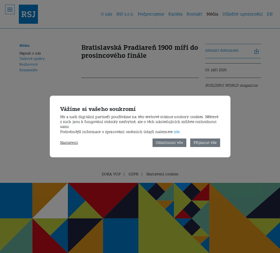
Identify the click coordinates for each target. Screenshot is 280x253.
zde (177, 132)
